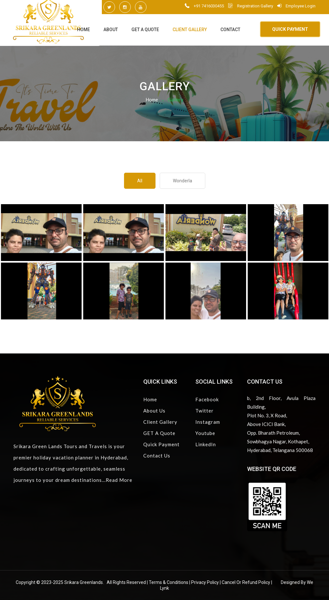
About (110, 29)
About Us (154, 410)
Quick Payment (161, 444)
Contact (230, 29)
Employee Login (296, 6)
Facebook (207, 399)
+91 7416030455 (204, 6)
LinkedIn (205, 444)
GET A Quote (145, 29)
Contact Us (156, 455)
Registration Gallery (250, 6)
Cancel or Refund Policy (246, 582)
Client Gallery (190, 29)
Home (83, 29)
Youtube (205, 433)
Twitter (204, 410)
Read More (119, 480)
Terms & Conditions (168, 582)
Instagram (207, 422)
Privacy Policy (205, 582)
